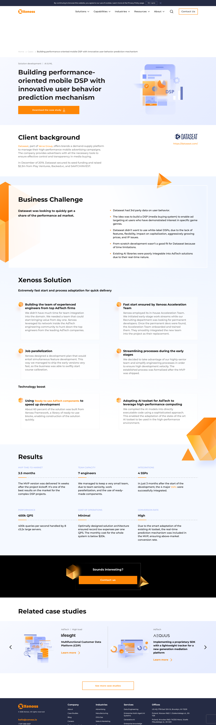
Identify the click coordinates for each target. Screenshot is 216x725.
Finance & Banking (103, 714)
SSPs (174, 469)
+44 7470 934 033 (25, 712)
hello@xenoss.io (27, 705)
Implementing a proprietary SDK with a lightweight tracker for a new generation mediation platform (175, 632)
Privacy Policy (73, 714)
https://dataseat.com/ (185, 128)
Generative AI (129, 704)
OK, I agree (151, 3)
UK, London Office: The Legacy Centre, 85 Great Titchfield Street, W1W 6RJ (169, 712)
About (70, 694)
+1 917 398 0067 (24, 709)
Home (22, 29)
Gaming (99, 710)
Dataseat (23, 128)
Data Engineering (131, 694)
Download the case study (41, 91)
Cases (32, 29)
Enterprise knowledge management (133, 709)
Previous (10, 630)
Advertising (100, 694)
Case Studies (73, 698)
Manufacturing (102, 698)
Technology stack (75, 710)
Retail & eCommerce (104, 722)
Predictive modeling (132, 719)
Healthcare (100, 718)
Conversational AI (131, 723)
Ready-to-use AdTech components (61, 383)
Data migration (130, 715)
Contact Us (188, 11)
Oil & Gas (99, 702)
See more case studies (108, 670)
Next (206, 630)
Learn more (72, 637)
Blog (69, 702)
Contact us (108, 563)
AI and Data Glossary (76, 718)
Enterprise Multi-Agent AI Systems (134, 699)
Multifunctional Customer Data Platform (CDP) (80, 628)
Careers (71, 706)
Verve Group (47, 128)
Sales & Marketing (103, 706)
